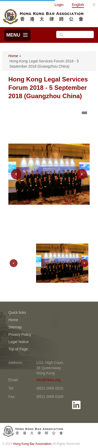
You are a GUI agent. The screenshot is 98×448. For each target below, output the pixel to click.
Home (13, 56)
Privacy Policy (19, 334)
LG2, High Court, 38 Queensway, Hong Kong (50, 368)
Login (59, 5)
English (78, 5)
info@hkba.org (48, 380)
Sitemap (15, 327)
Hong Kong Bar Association (32, 444)
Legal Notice (18, 342)
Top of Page (18, 349)
